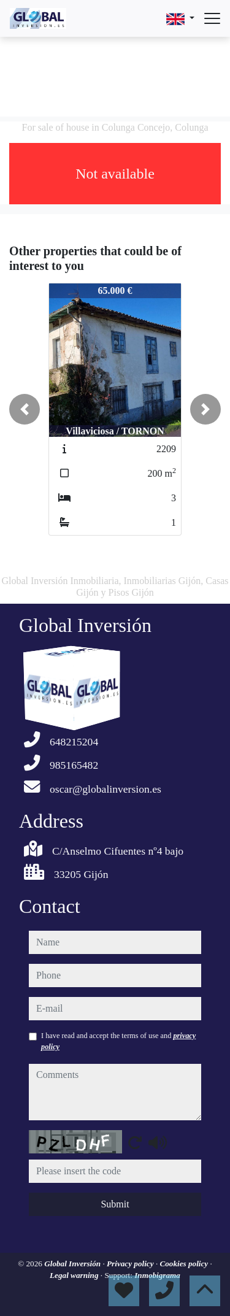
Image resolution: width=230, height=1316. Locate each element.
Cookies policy (184, 1263)
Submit (115, 1204)
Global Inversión (73, 1263)
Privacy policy (131, 1263)
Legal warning (75, 1275)
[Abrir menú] (212, 18)
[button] (24, 409)
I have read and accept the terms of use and (118, 1041)
